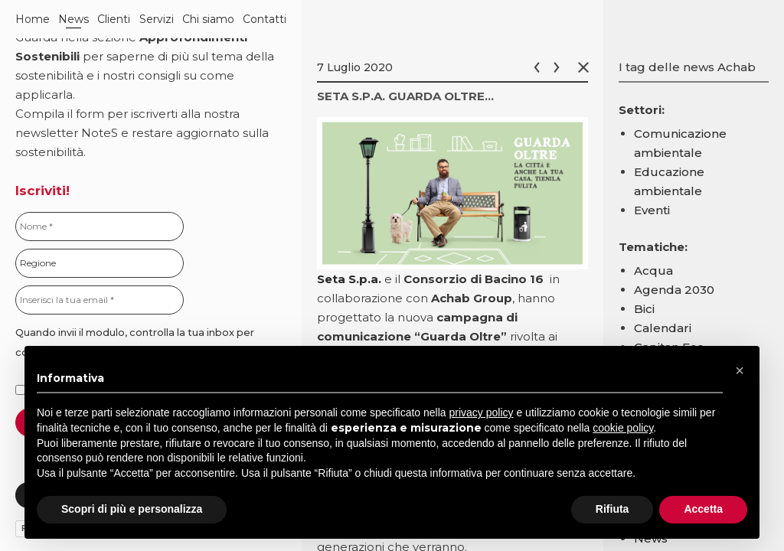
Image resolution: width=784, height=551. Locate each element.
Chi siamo (208, 19)
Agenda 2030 (674, 289)
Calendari (662, 328)
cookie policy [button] (623, 428)
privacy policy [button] (481, 412)
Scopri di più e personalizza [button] (131, 509)
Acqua (653, 270)
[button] (739, 370)
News (73, 19)
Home (32, 19)
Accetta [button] (703, 509)
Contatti (264, 19)
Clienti (113, 19)
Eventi (652, 210)
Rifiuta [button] (612, 509)
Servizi (156, 19)
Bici (644, 309)
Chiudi (586, 67)
